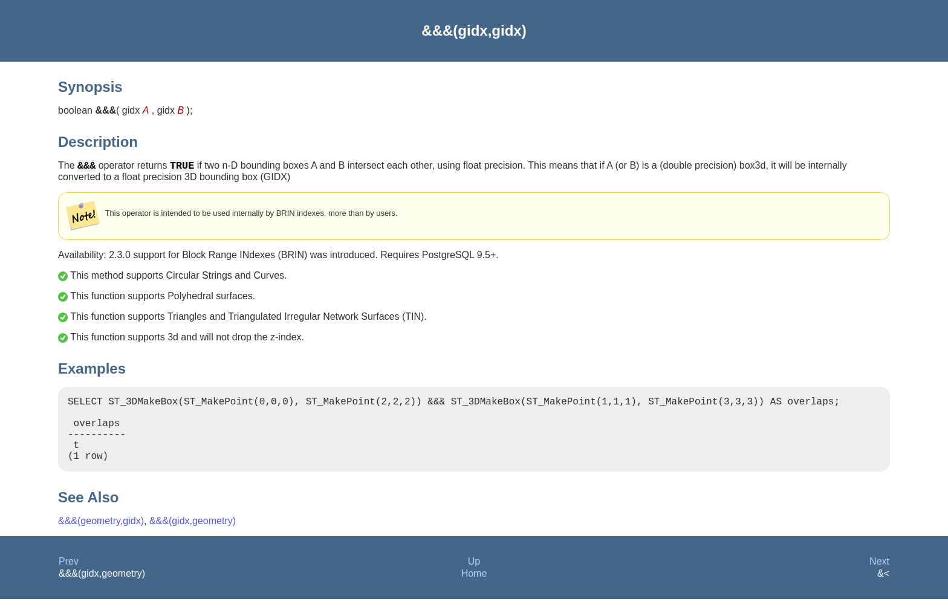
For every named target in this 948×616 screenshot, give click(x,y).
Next (879, 578)
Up (474, 578)
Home (474, 590)
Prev (69, 578)
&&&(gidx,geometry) (192, 538)
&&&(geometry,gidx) (101, 538)
